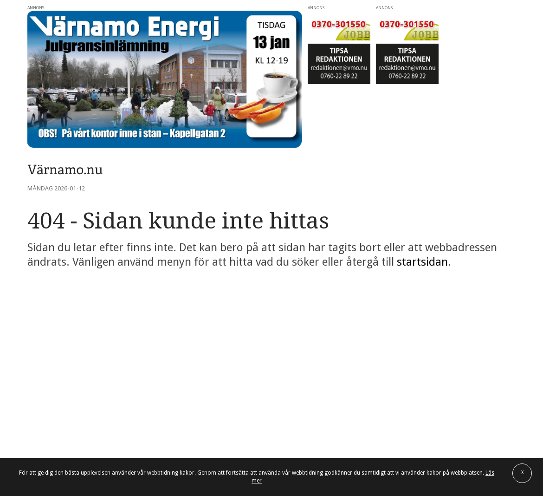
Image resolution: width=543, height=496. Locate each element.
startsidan (422, 261)
